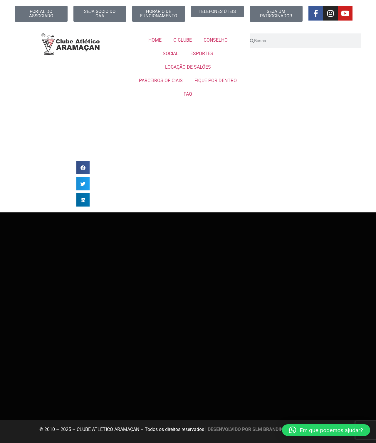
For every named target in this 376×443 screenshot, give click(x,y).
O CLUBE (182, 40)
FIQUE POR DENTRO (215, 80)
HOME (155, 40)
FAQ (188, 94)
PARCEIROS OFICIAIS (161, 80)
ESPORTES (201, 53)
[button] (83, 167)
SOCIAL (171, 53)
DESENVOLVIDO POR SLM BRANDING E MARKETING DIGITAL (272, 429)
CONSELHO (216, 40)
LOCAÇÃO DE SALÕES (188, 67)
